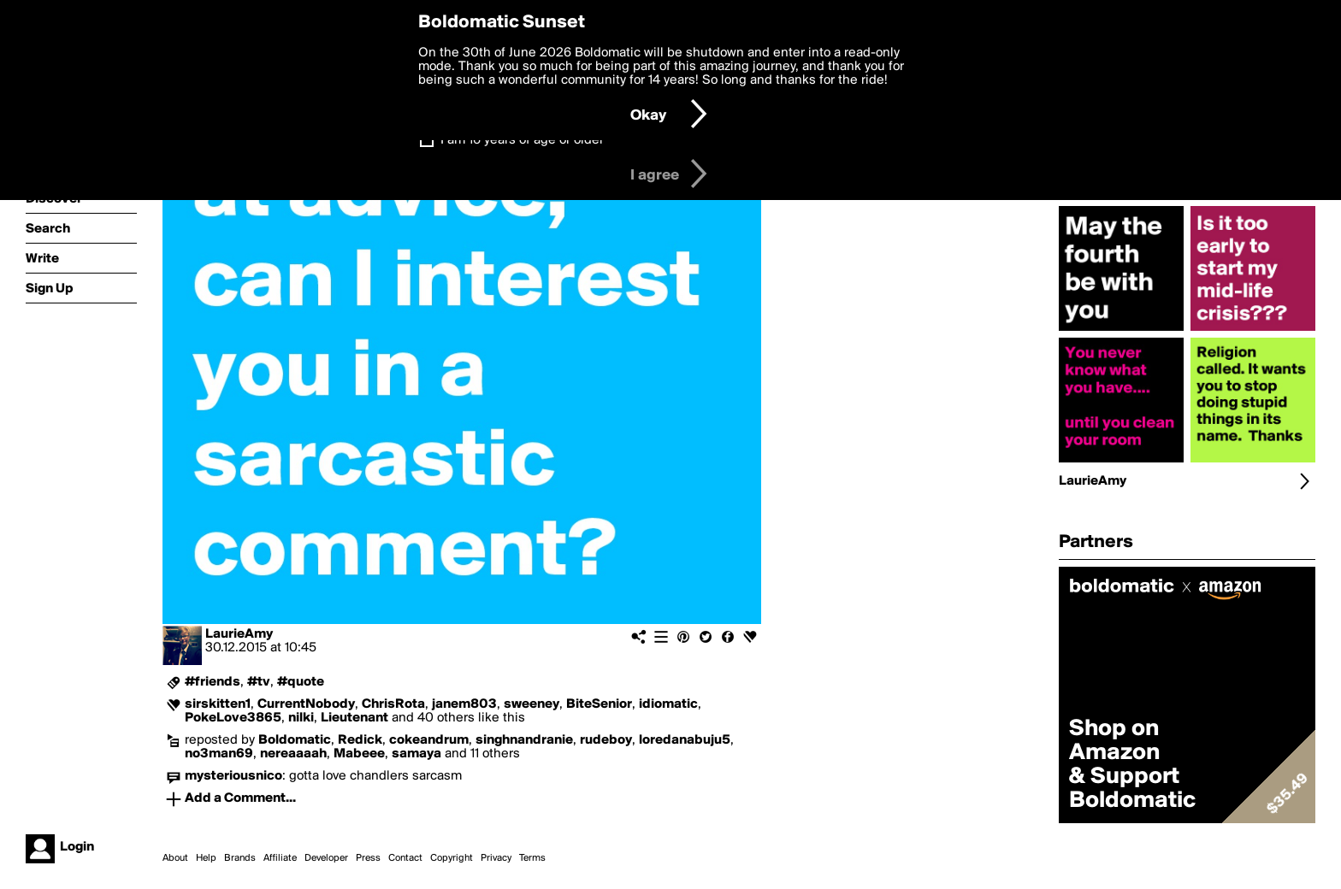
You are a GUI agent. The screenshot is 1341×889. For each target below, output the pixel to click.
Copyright (451, 858)
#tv (258, 682)
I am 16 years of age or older (522, 140)
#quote (300, 682)
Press (368, 858)
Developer (326, 858)
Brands (240, 858)
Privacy (496, 858)
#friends (212, 682)
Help (206, 858)
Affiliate (280, 858)
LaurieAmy (239, 634)
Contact (405, 858)
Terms (532, 858)
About (175, 858)
